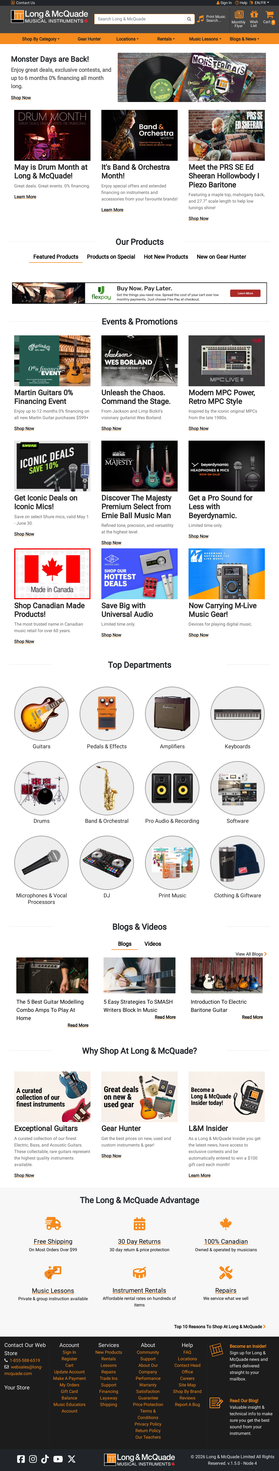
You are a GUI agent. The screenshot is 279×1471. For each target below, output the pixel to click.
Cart (69, 1365)
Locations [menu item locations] (125, 39)
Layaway (108, 1398)
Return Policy (148, 1430)
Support (108, 1384)
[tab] (56, 258)
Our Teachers (148, 1437)
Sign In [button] (224, 3)
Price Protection (148, 1404)
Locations (187, 1358)
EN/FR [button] (258, 3)
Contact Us (23, 3)
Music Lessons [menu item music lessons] (203, 39)
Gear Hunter (89, 39)
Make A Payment (69, 1378)
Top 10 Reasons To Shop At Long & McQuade (220, 1327)
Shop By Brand (187, 1391)
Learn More (25, 198)
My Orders (69, 1384)
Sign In (69, 1352)
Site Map (187, 1384)
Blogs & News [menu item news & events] (243, 39)
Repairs (108, 1371)
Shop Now (21, 97)
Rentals (108, 1358)
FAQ (187, 1352)
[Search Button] (189, 19)
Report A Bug (187, 1404)
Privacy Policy (148, 1424)
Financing (108, 1391)
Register (69, 1358)
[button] (268, 19)
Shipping (108, 1404)
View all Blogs (251, 954)
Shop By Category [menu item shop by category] (39, 39)
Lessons (109, 1365)
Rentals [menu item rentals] (164, 39)
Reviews (187, 1398)
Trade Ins (108, 1378)
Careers (187, 1378)
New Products (108, 1352)
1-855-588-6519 (22, 1360)
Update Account (69, 1371)
